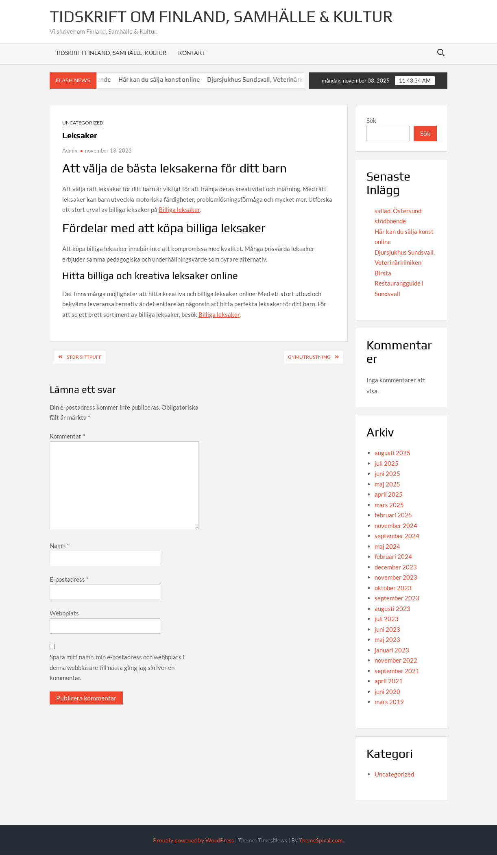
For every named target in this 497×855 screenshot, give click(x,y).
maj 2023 (387, 639)
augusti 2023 (392, 608)
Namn (59, 545)
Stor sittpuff (84, 357)
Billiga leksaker (179, 209)
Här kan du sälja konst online (164, 79)
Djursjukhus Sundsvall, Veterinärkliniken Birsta (278, 79)
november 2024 (396, 525)
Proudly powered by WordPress (193, 840)
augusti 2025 (392, 452)
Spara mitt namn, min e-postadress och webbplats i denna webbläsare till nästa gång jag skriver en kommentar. (117, 667)
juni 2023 (387, 629)
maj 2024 (387, 546)
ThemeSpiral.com (321, 840)
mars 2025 (389, 504)
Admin (69, 150)
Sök (371, 120)
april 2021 (389, 681)
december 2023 (396, 567)
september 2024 (397, 535)
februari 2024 (393, 556)
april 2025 (389, 494)
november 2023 (396, 577)
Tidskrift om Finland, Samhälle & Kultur (221, 16)
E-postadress (69, 579)
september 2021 (397, 670)
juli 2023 (387, 618)
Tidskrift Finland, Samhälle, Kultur (111, 52)
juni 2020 (387, 691)
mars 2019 (389, 701)
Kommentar (67, 436)
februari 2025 (393, 515)
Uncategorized (82, 123)
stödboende (390, 221)
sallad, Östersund (398, 210)
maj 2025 (387, 484)
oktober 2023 (393, 587)
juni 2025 (387, 473)
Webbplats (64, 613)
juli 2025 (387, 463)
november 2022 (396, 660)
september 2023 (397, 598)
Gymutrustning (309, 357)
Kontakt (191, 52)
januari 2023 (392, 650)
